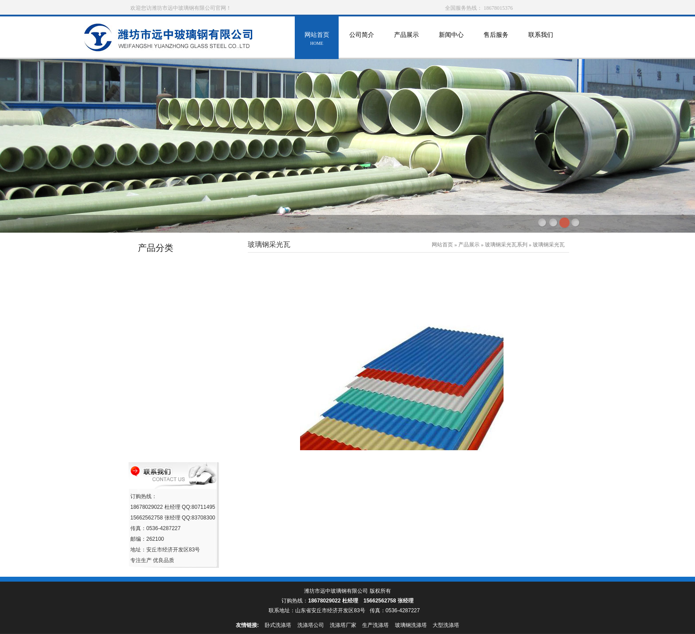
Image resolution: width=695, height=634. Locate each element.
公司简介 (361, 40)
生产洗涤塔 (375, 625)
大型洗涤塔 (446, 625)
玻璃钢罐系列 (157, 280)
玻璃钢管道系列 (160, 263)
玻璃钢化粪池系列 (163, 432)
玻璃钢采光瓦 (549, 245)
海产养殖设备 (157, 364)
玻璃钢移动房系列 (163, 381)
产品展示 (406, 40)
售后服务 (496, 40)
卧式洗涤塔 (278, 625)
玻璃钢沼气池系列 (163, 415)
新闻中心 (451, 40)
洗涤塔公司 (310, 625)
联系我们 (540, 40)
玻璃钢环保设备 (160, 314)
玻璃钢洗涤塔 (411, 625)
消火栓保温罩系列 (163, 348)
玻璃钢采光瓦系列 (163, 398)
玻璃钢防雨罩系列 (163, 331)
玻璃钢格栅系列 (160, 449)
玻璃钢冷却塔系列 (163, 297)
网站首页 (317, 40)
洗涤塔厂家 (343, 625)
